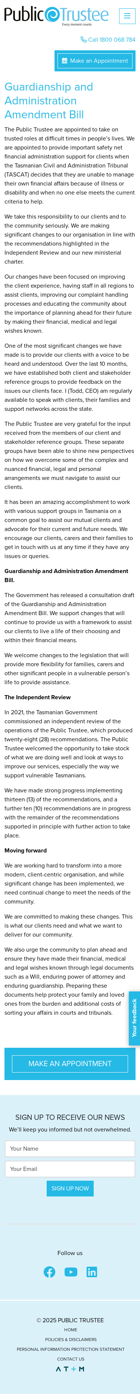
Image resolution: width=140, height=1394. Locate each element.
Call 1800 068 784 (108, 40)
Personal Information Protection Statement (71, 1349)
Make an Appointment (95, 61)
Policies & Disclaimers (71, 1339)
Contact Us (70, 1359)
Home (70, 1329)
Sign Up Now (70, 1188)
